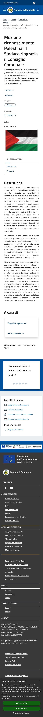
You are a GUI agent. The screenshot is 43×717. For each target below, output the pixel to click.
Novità (13, 19)
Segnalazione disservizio (14, 657)
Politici (8, 513)
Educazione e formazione (15, 561)
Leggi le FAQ (10, 661)
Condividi (9, 90)
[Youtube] (11, 488)
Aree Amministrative (13, 502)
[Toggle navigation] (4, 9)
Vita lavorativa (11, 539)
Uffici (7, 506)
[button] (21, 713)
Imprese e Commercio (13, 542)
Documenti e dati (12, 520)
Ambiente (9, 572)
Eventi (7, 611)
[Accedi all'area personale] (34, 3)
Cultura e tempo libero (14, 535)
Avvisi (7, 597)
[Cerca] (38, 10)
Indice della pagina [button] (14, 159)
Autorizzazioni (10, 579)
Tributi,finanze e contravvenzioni (18, 568)
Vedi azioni (10, 95)
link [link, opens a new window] (9, 698)
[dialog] (21, 697)
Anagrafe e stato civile (14, 531)
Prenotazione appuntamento (16, 653)
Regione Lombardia (10, 2)
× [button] (40, 680)
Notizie (8, 590)
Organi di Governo (12, 498)
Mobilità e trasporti (12, 550)
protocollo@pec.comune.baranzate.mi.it (21, 640)
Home (5, 19)
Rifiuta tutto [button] (21, 708)
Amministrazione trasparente (16, 675)
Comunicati (23, 19)
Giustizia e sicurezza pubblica (16, 564)
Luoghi (8, 608)
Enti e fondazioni (11, 509)
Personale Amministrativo (15, 517)
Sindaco (6, 22)
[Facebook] (5, 488)
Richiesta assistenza (13, 664)
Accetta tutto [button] (21, 703)
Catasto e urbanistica (13, 546)
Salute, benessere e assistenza (17, 575)
